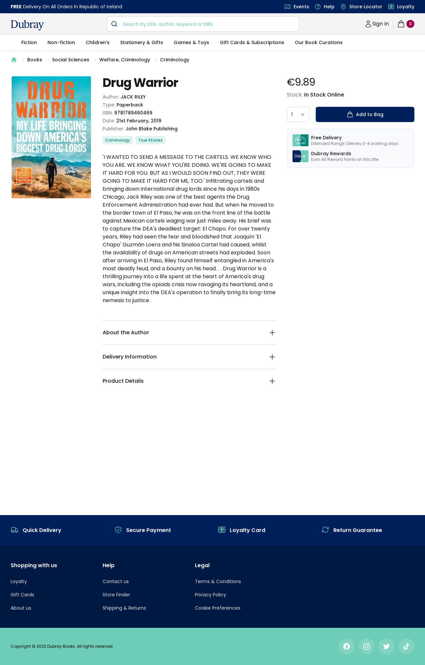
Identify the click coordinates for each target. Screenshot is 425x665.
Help (329, 6)
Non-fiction (61, 42)
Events (301, 6)
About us (21, 608)
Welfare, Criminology (124, 59)
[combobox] (203, 24)
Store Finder (116, 594)
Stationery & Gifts (141, 42)
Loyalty (405, 6)
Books (34, 59)
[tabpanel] (51, 137)
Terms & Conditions (218, 581)
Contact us (116, 581)
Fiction (29, 42)
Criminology (174, 59)
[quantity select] (298, 114)
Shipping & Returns (124, 608)
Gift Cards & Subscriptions (252, 42)
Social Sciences (70, 59)
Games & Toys (191, 42)
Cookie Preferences (217, 608)
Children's (98, 42)
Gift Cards (22, 594)
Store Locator (365, 6)
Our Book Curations (319, 42)
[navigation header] (27, 25)
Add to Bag (365, 114)
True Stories (150, 140)
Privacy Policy (210, 594)
